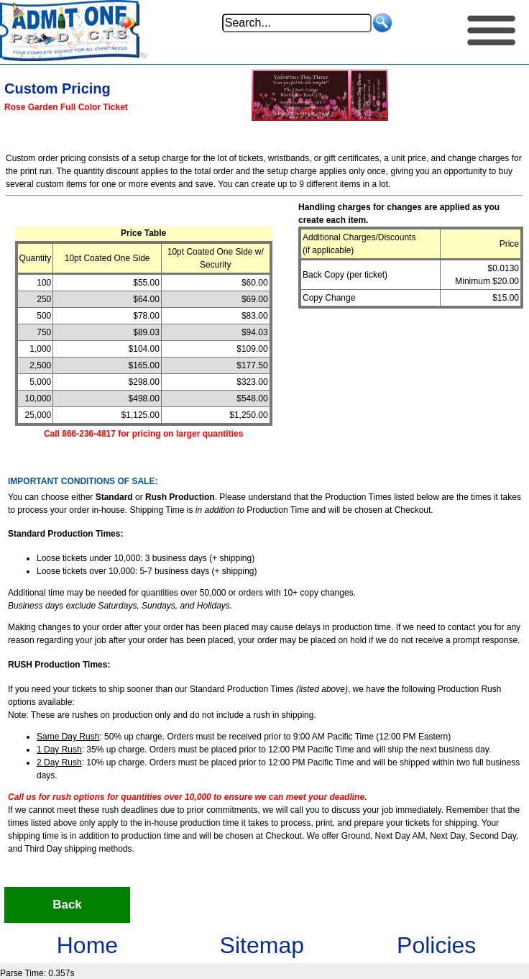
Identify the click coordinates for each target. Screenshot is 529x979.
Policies (436, 945)
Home (87, 945)
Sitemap (262, 945)
